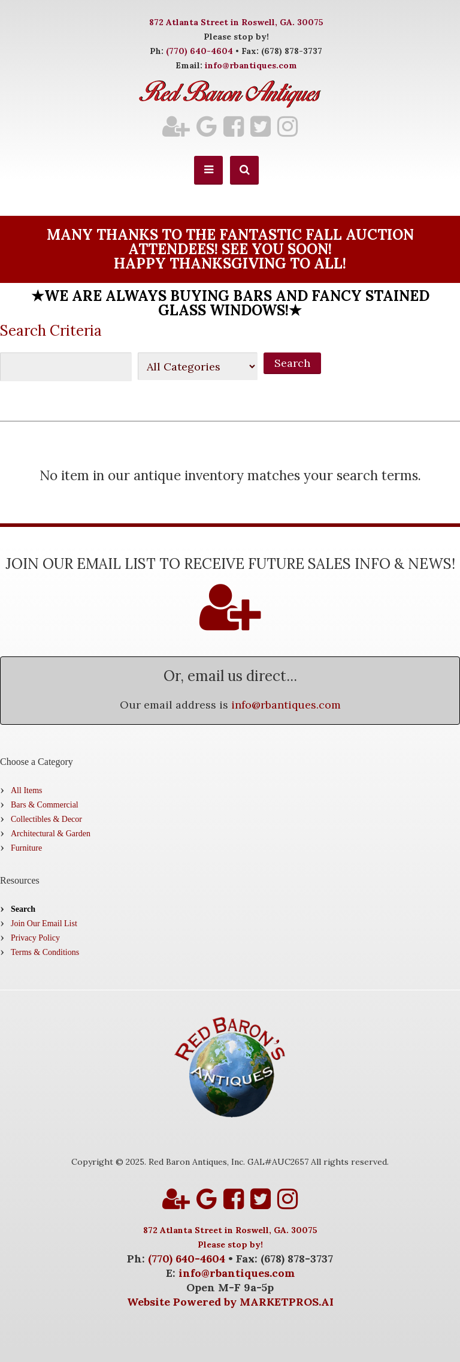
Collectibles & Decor (46, 819)
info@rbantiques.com (251, 65)
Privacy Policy (35, 937)
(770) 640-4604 (199, 51)
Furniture (26, 847)
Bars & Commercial (44, 804)
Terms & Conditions (45, 952)
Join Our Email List (44, 923)
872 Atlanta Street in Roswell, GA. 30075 (236, 22)
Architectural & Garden (50, 833)
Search (23, 909)
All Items (27, 790)
